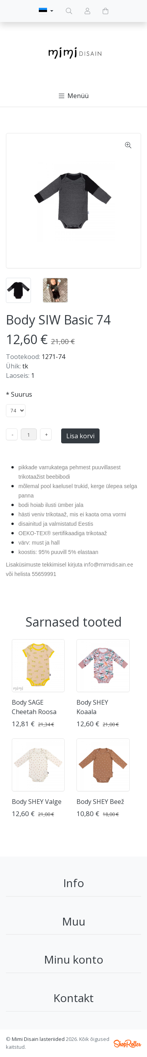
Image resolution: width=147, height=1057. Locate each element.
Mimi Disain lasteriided (38, 1038)
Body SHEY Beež (100, 801)
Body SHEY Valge (37, 801)
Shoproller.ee (127, 1044)
